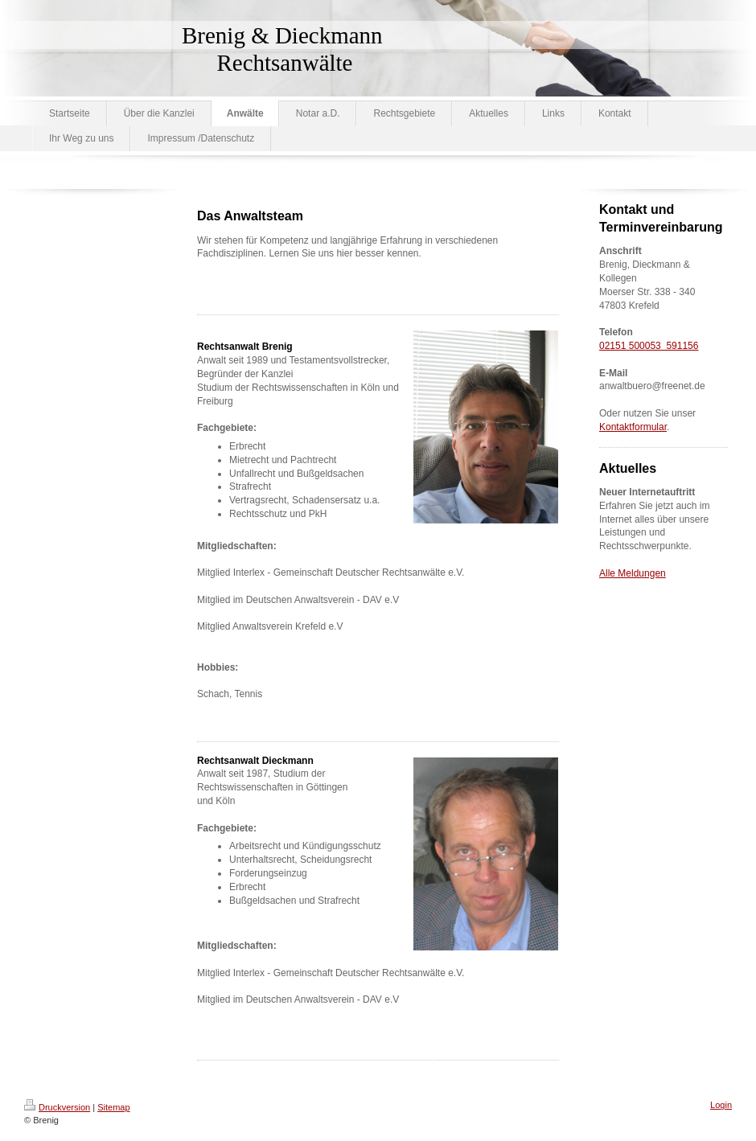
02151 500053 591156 (648, 345)
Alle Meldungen (632, 573)
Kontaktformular (633, 427)
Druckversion (57, 1107)
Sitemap (113, 1107)
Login (721, 1105)
